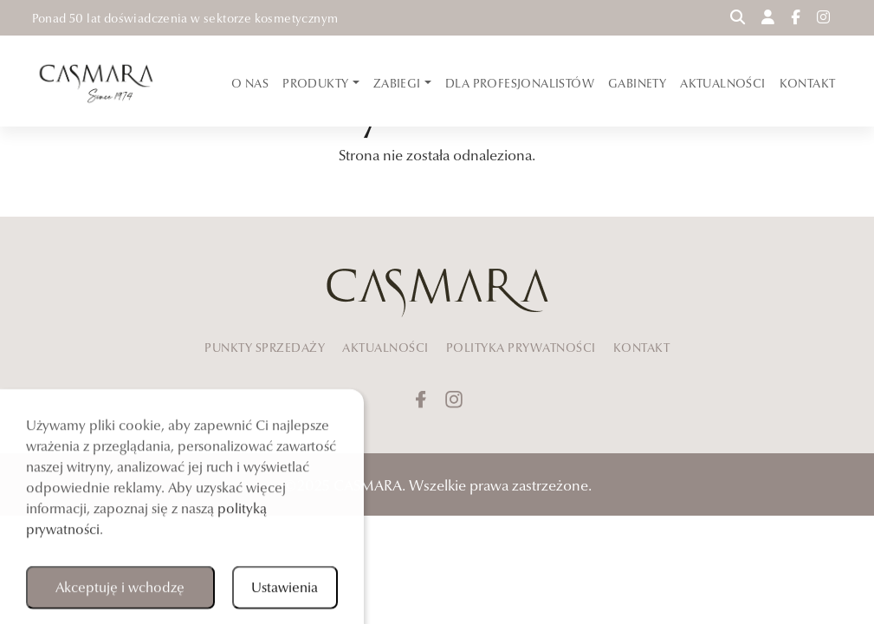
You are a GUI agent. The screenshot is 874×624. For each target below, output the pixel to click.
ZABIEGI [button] (398, 83)
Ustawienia (284, 591)
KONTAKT (808, 83)
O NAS (250, 83)
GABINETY (637, 83)
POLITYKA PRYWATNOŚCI (521, 347)
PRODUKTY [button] (317, 83)
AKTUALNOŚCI (722, 83)
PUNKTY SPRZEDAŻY (264, 347)
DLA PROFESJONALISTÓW (519, 83)
